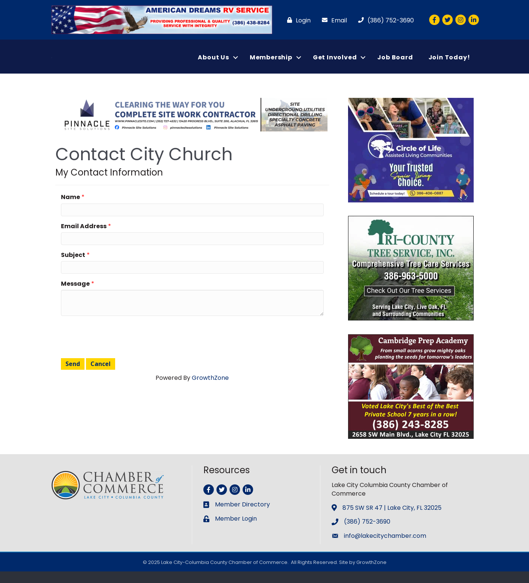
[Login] (297, 20)
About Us (213, 63)
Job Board (395, 63)
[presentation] (118, 347)
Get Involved (335, 63)
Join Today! (449, 63)
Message (75, 295)
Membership (271, 63)
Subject (73, 266)
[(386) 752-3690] (384, 20)
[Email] (332, 20)
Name (70, 208)
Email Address (84, 237)
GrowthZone (210, 389)
